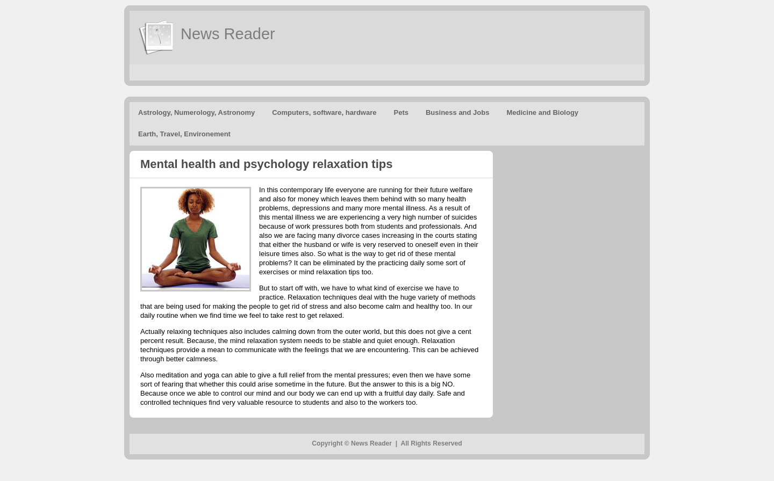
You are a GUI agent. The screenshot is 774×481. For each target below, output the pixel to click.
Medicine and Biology (542, 112)
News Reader (228, 33)
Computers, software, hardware (324, 112)
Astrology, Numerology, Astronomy (196, 112)
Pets (401, 112)
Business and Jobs (457, 112)
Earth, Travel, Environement (184, 134)
